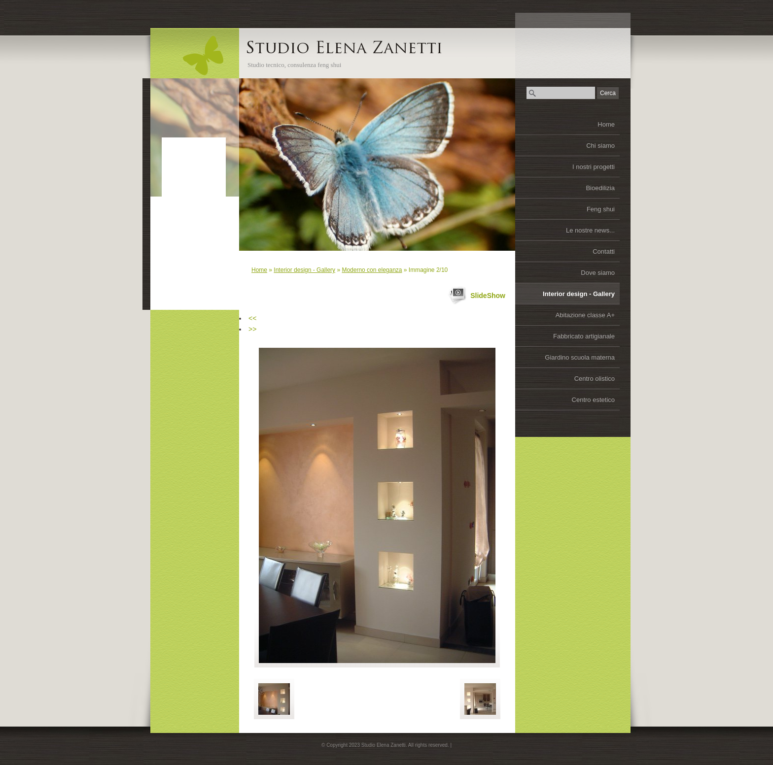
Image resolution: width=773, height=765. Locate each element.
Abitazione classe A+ (585, 315)
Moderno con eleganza (372, 269)
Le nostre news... (590, 230)
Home (606, 124)
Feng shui (601, 209)
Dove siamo (598, 272)
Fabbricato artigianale (584, 336)
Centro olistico (594, 378)
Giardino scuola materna (580, 357)
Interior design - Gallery (579, 294)
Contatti (604, 251)
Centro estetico (593, 399)
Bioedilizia (600, 188)
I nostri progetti (593, 166)
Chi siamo (600, 145)
